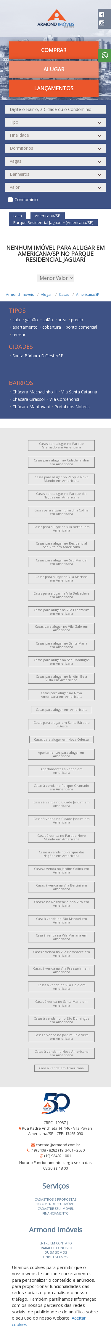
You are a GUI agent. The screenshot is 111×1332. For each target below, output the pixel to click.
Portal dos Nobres (72, 406)
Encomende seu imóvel (55, 1204)
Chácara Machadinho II (34, 392)
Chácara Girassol (28, 399)
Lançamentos (53, 88)
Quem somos (55, 1252)
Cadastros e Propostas (55, 1199)
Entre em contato (55, 1243)
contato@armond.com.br (58, 1144)
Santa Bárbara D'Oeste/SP (37, 356)
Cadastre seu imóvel (56, 1208)
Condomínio (26, 199)
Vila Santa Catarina (79, 392)
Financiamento (55, 1213)
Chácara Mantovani (31, 406)
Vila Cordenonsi (64, 399)
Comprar (53, 50)
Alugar (54, 69)
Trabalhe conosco (55, 1248)
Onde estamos (55, 1257)
